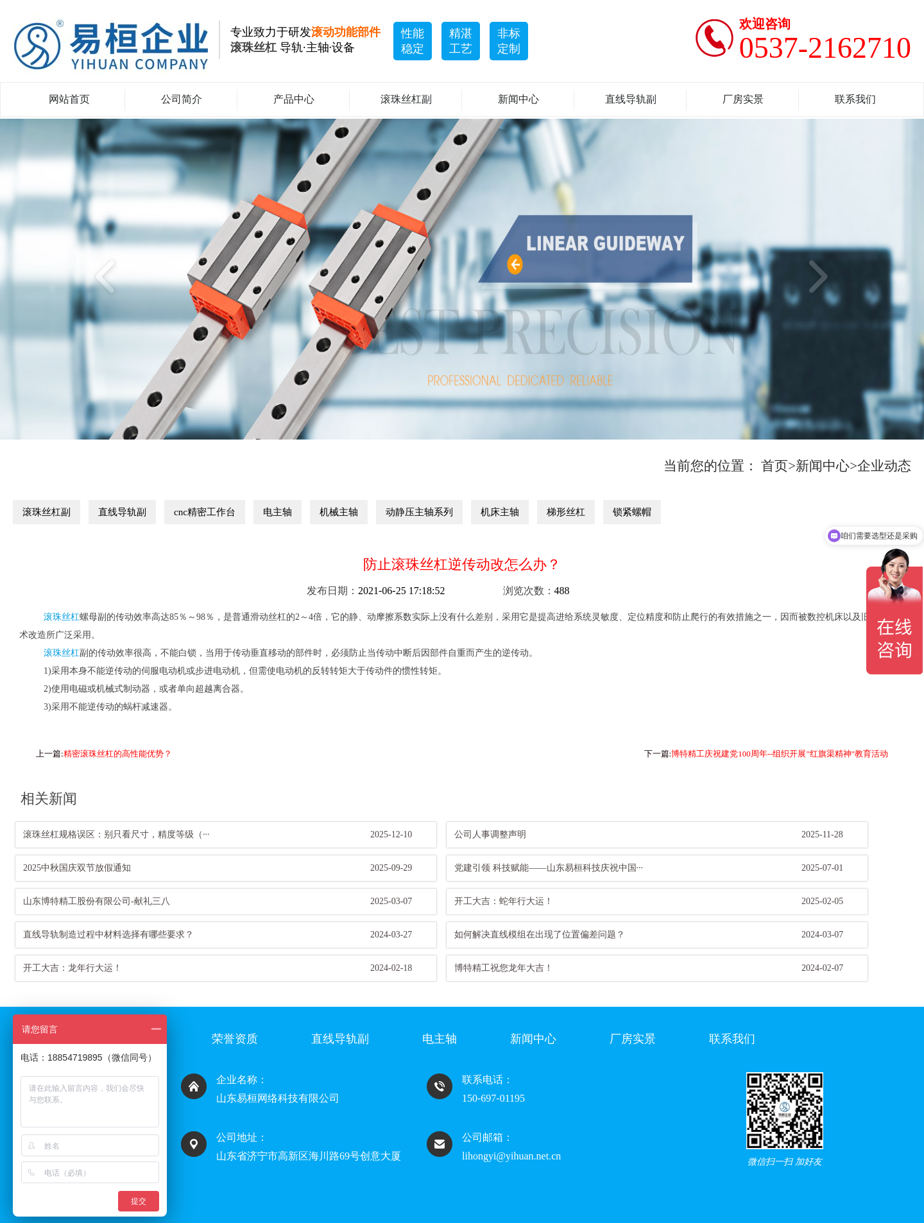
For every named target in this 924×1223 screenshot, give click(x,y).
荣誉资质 (235, 1038)
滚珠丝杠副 (406, 99)
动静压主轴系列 (419, 512)
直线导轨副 (630, 99)
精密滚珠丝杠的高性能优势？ (118, 753)
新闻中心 (518, 99)
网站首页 (69, 99)
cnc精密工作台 (204, 512)
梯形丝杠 (566, 512)
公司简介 (181, 99)
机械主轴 (339, 512)
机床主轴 (500, 512)
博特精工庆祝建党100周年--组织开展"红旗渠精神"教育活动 (779, 753)
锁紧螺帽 (632, 512)
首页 (774, 466)
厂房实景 (743, 99)
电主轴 (277, 512)
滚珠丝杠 (62, 617)
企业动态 (884, 466)
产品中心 (293, 99)
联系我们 (855, 99)
